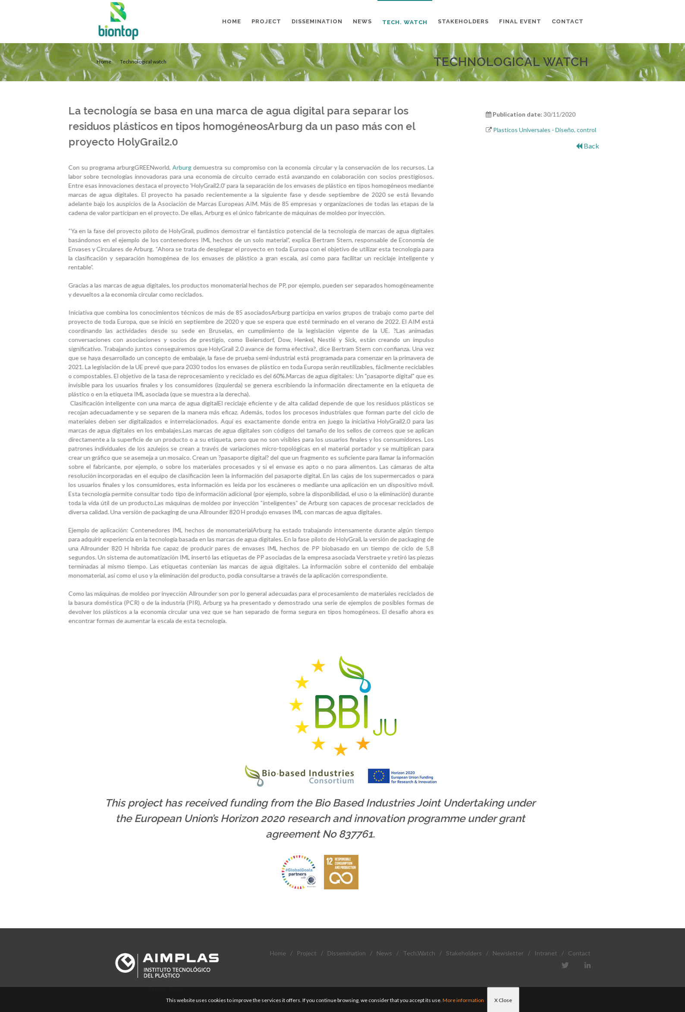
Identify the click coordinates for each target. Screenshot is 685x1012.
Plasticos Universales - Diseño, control (563, 129)
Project (307, 953)
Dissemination (346, 953)
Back (606, 146)
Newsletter (508, 953)
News (384, 953)
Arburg (129, 167)
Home (104, 61)
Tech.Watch (419, 953)
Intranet (545, 953)
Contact (579, 953)
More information (463, 1000)
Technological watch (143, 61)
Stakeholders (464, 953)
